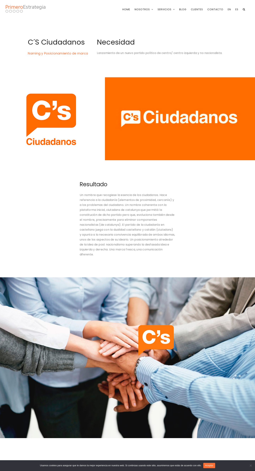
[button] (244, 9)
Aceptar (209, 465)
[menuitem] (229, 9)
